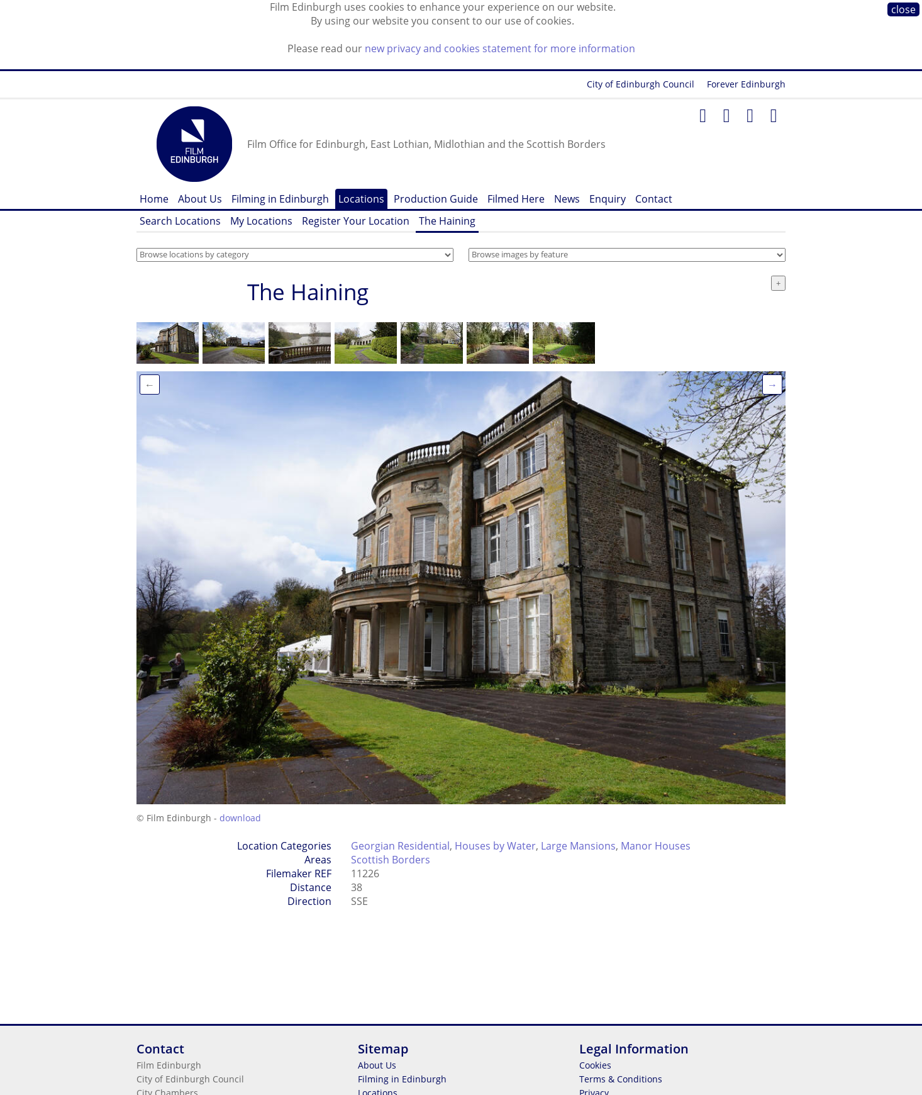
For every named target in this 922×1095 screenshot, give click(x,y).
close (903, 9)
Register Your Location (355, 221)
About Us (200, 199)
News (567, 199)
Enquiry (607, 199)
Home (154, 199)
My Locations (261, 221)
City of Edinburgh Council (640, 84)
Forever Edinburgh (746, 84)
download (240, 818)
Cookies (595, 1065)
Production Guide (436, 199)
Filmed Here (516, 199)
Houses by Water (495, 846)
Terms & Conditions (620, 1079)
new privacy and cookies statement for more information (500, 48)
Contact (653, 199)
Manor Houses (656, 846)
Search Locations (180, 221)
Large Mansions (578, 846)
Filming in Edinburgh (280, 199)
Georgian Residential (400, 846)
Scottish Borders (390, 860)
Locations (361, 199)
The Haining (447, 221)
